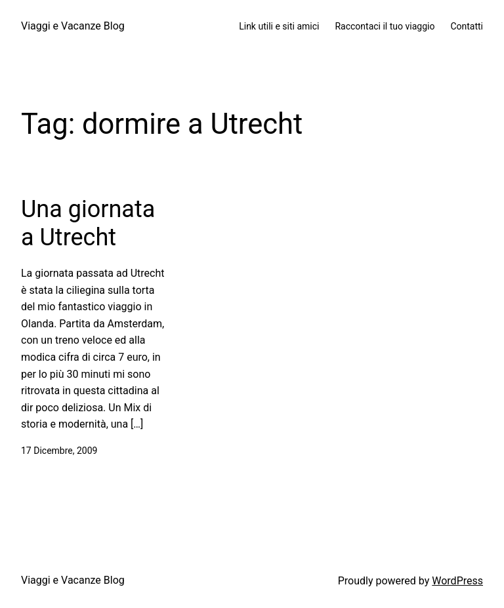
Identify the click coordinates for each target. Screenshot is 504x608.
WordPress (457, 581)
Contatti (466, 26)
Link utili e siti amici (279, 26)
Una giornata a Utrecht (88, 223)
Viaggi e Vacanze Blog (73, 26)
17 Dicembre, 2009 (59, 450)
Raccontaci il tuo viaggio (384, 26)
